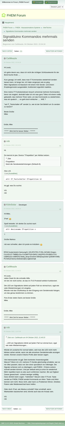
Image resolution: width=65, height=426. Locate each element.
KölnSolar (11, 205)
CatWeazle (11, 58)
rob (8, 141)
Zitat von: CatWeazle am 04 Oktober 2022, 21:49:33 (26, 337)
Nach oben (6, 409)
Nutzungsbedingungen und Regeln (43, 423)
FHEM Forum (16, 15)
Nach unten (7, 51)
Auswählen (13, 173)
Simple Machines (19, 423)
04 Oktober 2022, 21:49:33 (12, 270)
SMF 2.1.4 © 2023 (7, 423)
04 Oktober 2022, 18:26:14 (12, 208)
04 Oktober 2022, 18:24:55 (12, 145)
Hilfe (29, 423)
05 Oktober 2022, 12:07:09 (12, 331)
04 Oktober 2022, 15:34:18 (12, 62)
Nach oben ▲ (59, 423)
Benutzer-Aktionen (54, 51)
